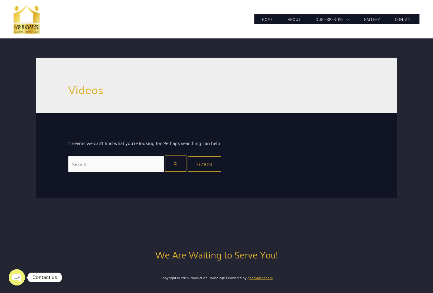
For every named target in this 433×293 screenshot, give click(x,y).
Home (267, 19)
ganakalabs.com (260, 277)
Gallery (372, 19)
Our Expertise (332, 19)
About (294, 19)
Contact (403, 19)
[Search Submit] (176, 164)
